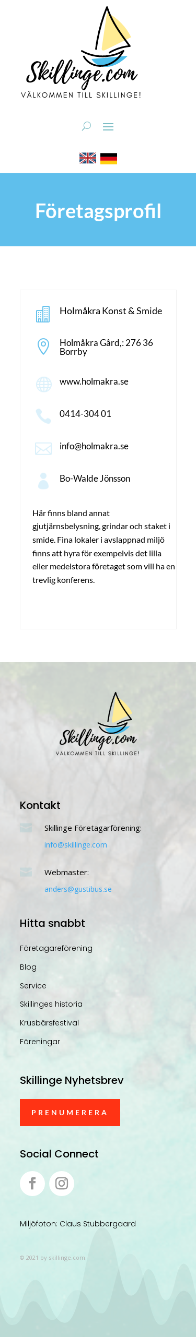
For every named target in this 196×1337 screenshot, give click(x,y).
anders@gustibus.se (78, 889)
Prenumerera (70, 1112)
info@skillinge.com (75, 845)
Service (33, 986)
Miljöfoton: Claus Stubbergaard (78, 1224)
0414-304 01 (85, 413)
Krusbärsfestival (49, 1023)
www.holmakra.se (94, 381)
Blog (28, 967)
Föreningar (40, 1041)
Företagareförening (56, 948)
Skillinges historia (51, 1004)
